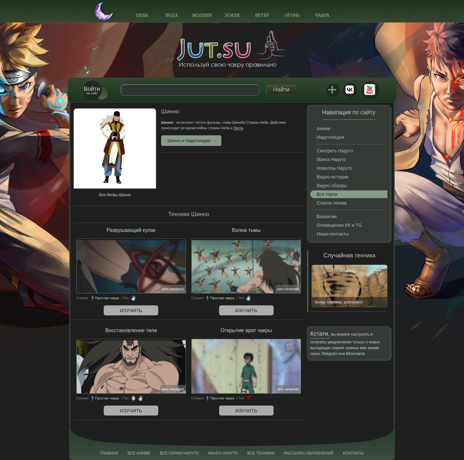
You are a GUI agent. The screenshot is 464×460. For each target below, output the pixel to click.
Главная (109, 453)
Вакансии (327, 216)
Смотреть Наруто (335, 150)
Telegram (329, 353)
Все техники (260, 453)
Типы (141, 15)
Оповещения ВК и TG (339, 225)
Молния (202, 15)
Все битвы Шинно (115, 195)
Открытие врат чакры (246, 330)
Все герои (327, 194)
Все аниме (139, 453)
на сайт (92, 90)
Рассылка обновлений (309, 453)
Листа (238, 128)
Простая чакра (107, 298)
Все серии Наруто (179, 453)
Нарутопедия (330, 137)
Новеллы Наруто (334, 168)
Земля (232, 15)
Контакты (353, 453)
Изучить (131, 310)
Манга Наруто (331, 159)
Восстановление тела (131, 330)
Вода (172, 15)
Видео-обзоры (332, 185)
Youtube (370, 90)
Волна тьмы (246, 230)
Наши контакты (333, 233)
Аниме (323, 128)
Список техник (332, 203)
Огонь (292, 15)
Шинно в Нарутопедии (189, 140)
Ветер (262, 15)
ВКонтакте (349, 89)
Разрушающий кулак (131, 230)
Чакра (322, 15)
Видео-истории (332, 176)
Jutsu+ (332, 89)
